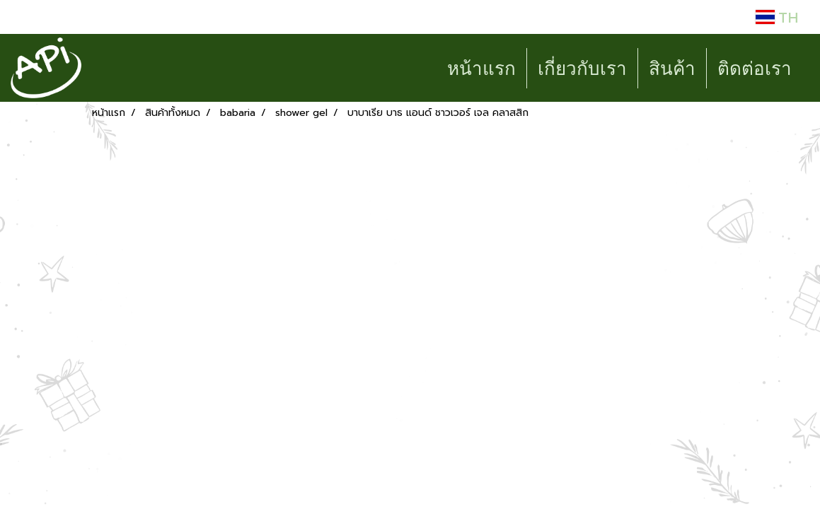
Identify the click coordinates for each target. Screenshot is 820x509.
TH (777, 16)
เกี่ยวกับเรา (582, 68)
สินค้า (672, 68)
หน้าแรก (481, 68)
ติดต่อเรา (754, 68)
